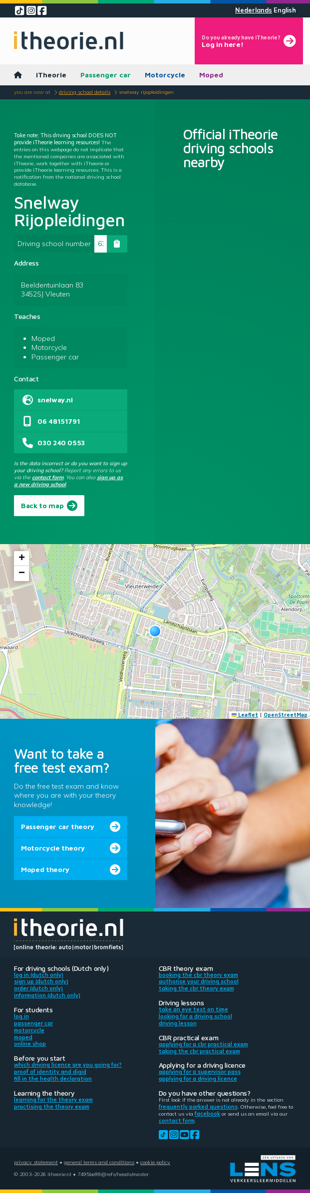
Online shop (30, 1043)
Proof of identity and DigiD (50, 1071)
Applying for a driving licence (198, 1078)
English (285, 10)
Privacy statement (36, 1162)
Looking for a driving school (195, 1016)
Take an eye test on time (193, 1009)
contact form (47, 477)
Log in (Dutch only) (38, 974)
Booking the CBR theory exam (198, 974)
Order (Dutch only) (38, 988)
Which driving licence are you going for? (68, 1064)
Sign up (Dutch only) (41, 981)
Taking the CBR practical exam (199, 1051)
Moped (211, 74)
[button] (155, 631)
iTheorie (51, 74)
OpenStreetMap (286, 715)
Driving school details (84, 91)
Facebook (207, 1113)
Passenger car (105, 74)
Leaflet (245, 715)
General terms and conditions (99, 1162)
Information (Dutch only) (47, 995)
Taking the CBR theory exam (196, 988)
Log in (21, 1016)
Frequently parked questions (198, 1106)
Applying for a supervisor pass (200, 1071)
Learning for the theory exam (53, 1099)
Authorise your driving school (199, 981)
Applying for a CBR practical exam (203, 1044)
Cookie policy (155, 1162)
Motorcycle (165, 74)
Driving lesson (178, 1023)
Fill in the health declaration (53, 1078)
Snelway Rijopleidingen (146, 91)
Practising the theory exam (51, 1106)
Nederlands (253, 10)
